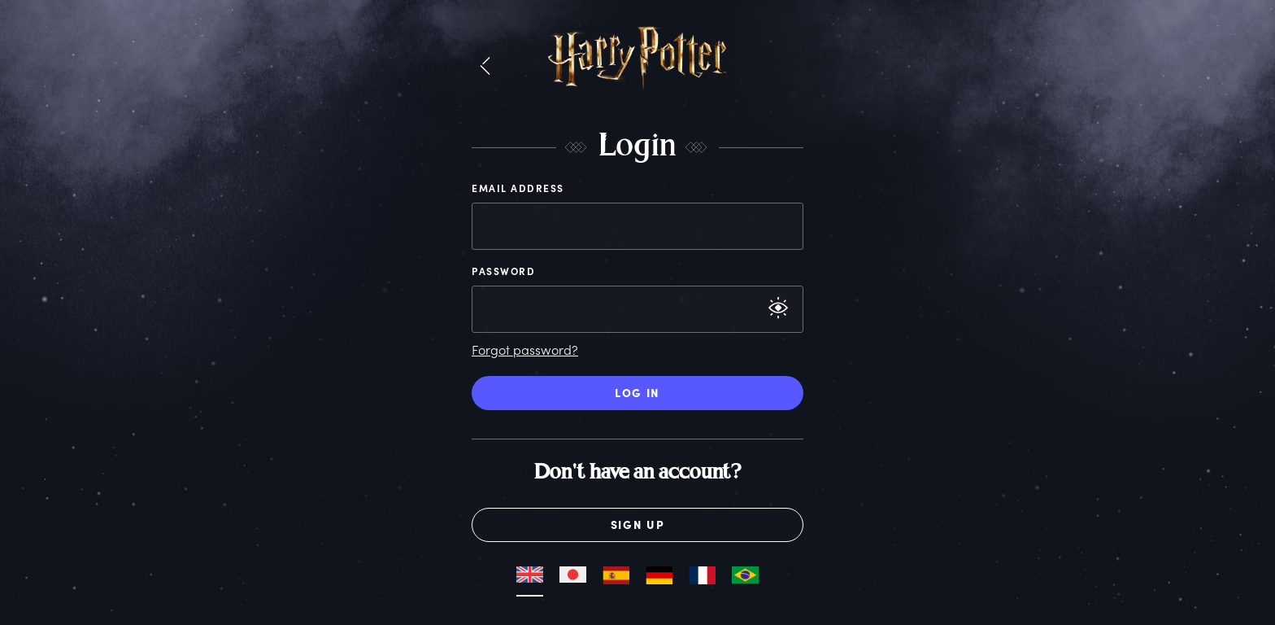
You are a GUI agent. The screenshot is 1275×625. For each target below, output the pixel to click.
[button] (485, 66)
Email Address (518, 188)
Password (503, 271)
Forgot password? (525, 349)
